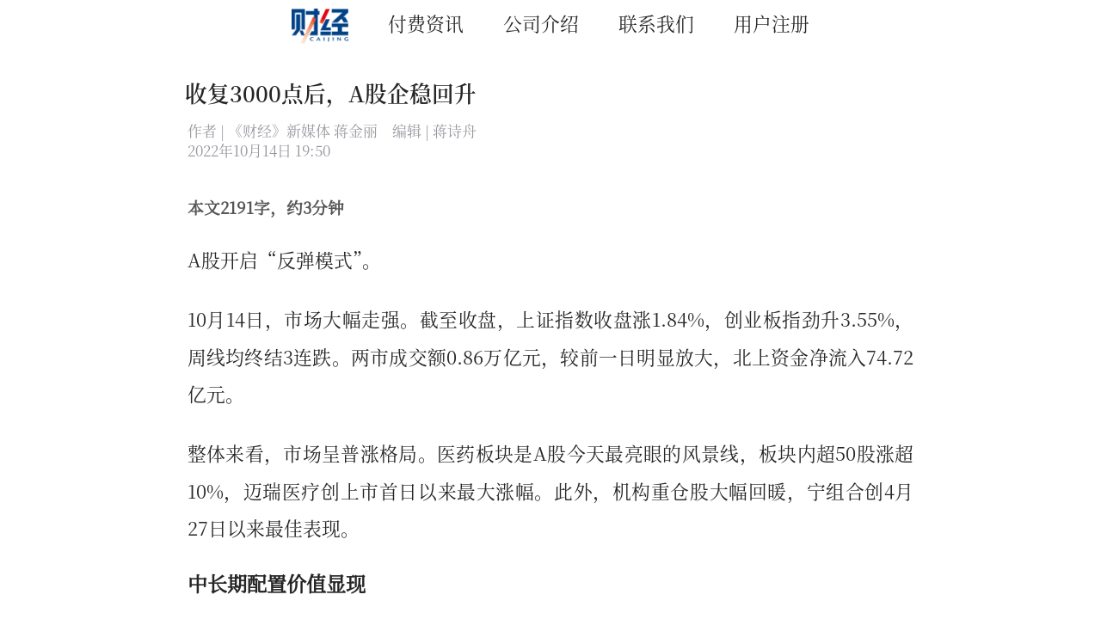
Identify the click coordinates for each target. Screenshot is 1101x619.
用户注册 (771, 22)
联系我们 (656, 22)
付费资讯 (426, 22)
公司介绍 (541, 22)
